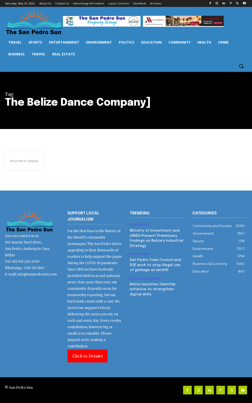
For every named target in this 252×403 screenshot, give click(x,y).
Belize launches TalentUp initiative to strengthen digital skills (152, 286)
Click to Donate (87, 356)
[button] (241, 66)
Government (139, 225)
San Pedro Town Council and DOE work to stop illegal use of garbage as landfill (155, 263)
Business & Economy (145, 277)
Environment (139, 253)
